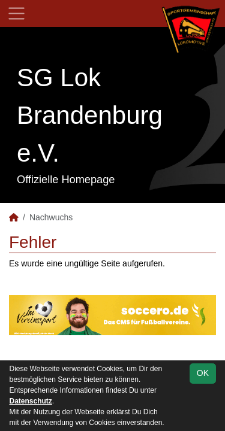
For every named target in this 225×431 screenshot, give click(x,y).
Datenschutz (31, 401)
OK (203, 373)
